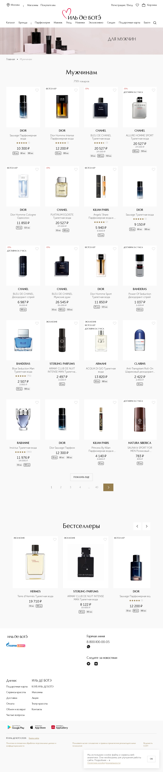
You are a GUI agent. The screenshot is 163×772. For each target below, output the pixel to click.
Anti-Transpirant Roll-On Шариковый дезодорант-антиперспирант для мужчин (139, 370)
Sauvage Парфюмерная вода (23, 137)
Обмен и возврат (16, 709)
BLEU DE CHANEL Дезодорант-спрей (23, 295)
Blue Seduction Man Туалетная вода (23, 370)
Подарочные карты (129, 23)
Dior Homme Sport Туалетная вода (101, 295)
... (89, 487)
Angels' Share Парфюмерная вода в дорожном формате (101, 216)
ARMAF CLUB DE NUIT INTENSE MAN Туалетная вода (86, 598)
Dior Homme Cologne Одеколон (23, 216)
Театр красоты (40, 704)
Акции (35, 698)
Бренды (23, 23)
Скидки (111, 23)
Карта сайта (34, 738)
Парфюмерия (42, 23)
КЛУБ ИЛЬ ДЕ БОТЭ (43, 687)
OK (151, 759)
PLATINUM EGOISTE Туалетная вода (62, 216)
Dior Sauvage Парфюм (62, 447)
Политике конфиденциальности (103, 763)
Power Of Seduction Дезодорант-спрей (140, 295)
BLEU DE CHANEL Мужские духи (62, 295)
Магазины (32, 5)
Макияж (58, 23)
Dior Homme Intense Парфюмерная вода (62, 137)
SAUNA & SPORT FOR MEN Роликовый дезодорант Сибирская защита (140, 449)
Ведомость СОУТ (147, 744)
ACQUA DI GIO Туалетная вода (101, 370)
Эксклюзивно (96, 23)
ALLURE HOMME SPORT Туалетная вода (140, 137)
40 (96, 487)
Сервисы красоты (16, 692)
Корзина (149, 5)
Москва (13, 5)
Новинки (80, 23)
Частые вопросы (15, 715)
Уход (69, 23)
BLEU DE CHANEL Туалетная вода (101, 137)
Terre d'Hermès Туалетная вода (35, 596)
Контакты (37, 709)
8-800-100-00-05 (98, 642)
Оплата (10, 704)
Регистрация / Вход (122, 5)
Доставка (11, 698)
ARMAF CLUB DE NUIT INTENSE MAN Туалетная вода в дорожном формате (62, 370)
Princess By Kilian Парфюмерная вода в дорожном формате (101, 449)
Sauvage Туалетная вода (140, 214)
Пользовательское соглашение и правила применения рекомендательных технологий (104, 744)
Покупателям (48, 5)
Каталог (10, 23)
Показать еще (81, 477)
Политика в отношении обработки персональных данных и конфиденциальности (31, 744)
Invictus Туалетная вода (23, 447)
